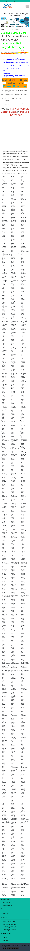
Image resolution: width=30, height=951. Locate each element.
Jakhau (12, 411)
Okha (12, 644)
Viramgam (4, 859)
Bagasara (23, 203)
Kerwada (22, 498)
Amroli (12, 192)
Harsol (22, 402)
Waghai (22, 874)
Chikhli (12, 281)
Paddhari (22, 648)
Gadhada (4, 366)
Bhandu (3, 236)
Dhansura (23, 327)
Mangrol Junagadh (24, 593)
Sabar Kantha (4, 715)
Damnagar (23, 299)
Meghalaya (13, 891)
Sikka (12, 754)
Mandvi (22, 587)
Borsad (12, 261)
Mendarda (13, 603)
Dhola (3, 339)
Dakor (3, 298)
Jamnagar (13, 425)
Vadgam (13, 808)
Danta (22, 306)
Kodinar (12, 521)
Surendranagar (14, 767)
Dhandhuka (13, 322)
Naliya (3, 626)
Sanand (22, 723)
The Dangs (13, 788)
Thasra (22, 785)
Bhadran (13, 233)
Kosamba (4, 524)
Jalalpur (22, 415)
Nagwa (22, 621)
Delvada (3, 311)
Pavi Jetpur (13, 678)
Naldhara (13, 624)
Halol (3, 394)
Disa (21, 354)
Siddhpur (4, 749)
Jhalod (3, 441)
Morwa (22, 614)
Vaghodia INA (5, 818)
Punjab (3, 894)
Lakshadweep (5, 890)
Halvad (22, 395)
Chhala (3, 277)
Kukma (22, 532)
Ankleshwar (13, 199)
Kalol (3, 469)
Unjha (12, 801)
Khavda (12, 507)
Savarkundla (23, 737)
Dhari (22, 333)
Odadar (22, 641)
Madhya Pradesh (14, 890)
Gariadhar (23, 374)
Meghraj (3, 599)
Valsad (3, 825)
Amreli (22, 190)
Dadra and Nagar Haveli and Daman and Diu (15, 884)
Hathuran (13, 405)
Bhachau (22, 231)
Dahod (12, 295)
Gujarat (12, 886)
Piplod (12, 685)
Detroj (12, 316)
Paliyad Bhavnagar (24, 662)
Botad (3, 264)
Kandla (22, 470)
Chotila (3, 284)
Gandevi (22, 368)
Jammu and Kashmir (15, 887)
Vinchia (12, 856)
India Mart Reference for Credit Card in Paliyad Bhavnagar (14, 165)
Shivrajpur (13, 747)
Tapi (2, 777)
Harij (3, 400)
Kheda (3, 510)
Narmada (13, 630)
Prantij (12, 692)
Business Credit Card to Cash (10, 929)
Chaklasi (22, 265)
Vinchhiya (23, 853)
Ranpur (12, 706)
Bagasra (13, 206)
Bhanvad (22, 238)
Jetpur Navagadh (14, 439)
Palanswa (23, 655)
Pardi (12, 671)
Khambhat (23, 504)
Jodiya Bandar (14, 452)
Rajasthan (13, 894)
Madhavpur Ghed (15, 562)
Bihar (12, 883)
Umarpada (4, 790)
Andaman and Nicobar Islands (5, 882)
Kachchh (22, 457)
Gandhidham (14, 370)
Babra (3, 202)
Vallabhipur (13, 822)
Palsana (12, 665)
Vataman (3, 845)
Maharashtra (23, 890)
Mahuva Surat (5, 578)
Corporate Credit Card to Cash (10, 926)
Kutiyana (22, 539)
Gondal (3, 387)
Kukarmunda (4, 530)
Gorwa (22, 388)
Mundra (12, 617)
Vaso (12, 842)
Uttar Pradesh (5, 897)
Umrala (22, 792)
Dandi (12, 302)
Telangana (13, 895)
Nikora (12, 637)
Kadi (2, 462)
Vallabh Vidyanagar (24, 819)
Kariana (3, 483)
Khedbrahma (23, 511)
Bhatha (3, 243)
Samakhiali (4, 722)
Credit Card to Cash (8, 923)
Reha (22, 710)
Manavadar (13, 582)
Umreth (12, 795)
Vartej (12, 836)
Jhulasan (22, 443)
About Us (6, 913)
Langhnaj (4, 551)
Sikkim (22, 894)
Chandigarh (23, 883)
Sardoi (22, 730)
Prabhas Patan (24, 689)
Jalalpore (3, 414)
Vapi (21, 833)
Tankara (12, 774)
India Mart (6, 938)
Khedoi (12, 514)
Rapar (3, 708)
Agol (12, 179)
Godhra (12, 384)
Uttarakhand (14, 897)
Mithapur (4, 606)
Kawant (12, 493)
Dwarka (12, 363)
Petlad (3, 681)
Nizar (3, 640)
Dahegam (23, 292)
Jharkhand (23, 887)
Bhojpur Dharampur (24, 251)
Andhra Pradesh (14, 882)
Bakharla (3, 209)
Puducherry (23, 892)
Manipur (3, 891)
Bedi (2, 229)
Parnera (3, 674)
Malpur (22, 580)
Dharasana (4, 332)
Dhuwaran (4, 353)
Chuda (22, 285)
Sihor (22, 751)
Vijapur (3, 852)
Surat (22, 764)
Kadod (22, 463)
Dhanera (3, 325)
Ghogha (3, 380)
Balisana (3, 216)
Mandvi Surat (14, 589)
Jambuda (3, 421)
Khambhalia (4, 503)
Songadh (13, 760)
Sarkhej (12, 733)
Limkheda (4, 558)
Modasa (22, 607)
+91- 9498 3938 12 (4, 1)
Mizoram (22, 891)
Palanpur (4, 654)
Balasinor (13, 213)
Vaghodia (13, 815)
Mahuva (13, 576)
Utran (22, 806)
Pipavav (22, 682)
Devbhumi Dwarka (5, 318)
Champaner (23, 272)
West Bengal (23, 897)
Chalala (12, 268)
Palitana (13, 658)
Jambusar (23, 422)
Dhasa (12, 336)
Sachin (22, 717)
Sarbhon (3, 729)
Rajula (3, 702)
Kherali (3, 517)
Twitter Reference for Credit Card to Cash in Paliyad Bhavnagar (15, 170)
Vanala (22, 826)
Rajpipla (12, 699)
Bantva (22, 224)
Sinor (3, 756)
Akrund (12, 186)
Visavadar (13, 863)
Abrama (3, 175)
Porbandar (4, 688)
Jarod (3, 428)
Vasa (3, 838)
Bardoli (12, 227)
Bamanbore (23, 217)
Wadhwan (4, 873)
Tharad (3, 784)
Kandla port (13, 473)
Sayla (3, 743)
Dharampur (13, 329)
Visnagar (3, 866)
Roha (12, 712)
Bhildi (3, 250)
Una (21, 799)
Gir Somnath (23, 381)
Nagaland (4, 892)
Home (5, 912)
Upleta (3, 804)
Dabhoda (13, 288)
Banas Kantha (14, 220)
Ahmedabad (4, 181)
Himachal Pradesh (5, 887)
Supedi (3, 763)
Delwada (22, 313)
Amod (3, 188)
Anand (3, 195)
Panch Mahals (5, 667)
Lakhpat (3, 544)
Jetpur (22, 436)
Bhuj (12, 254)
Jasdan (22, 429)
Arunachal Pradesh (24, 882)
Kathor (12, 487)
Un (2, 797)
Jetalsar (3, 435)
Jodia (22, 450)
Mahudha (23, 573)
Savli (12, 740)
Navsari (22, 634)
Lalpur (12, 548)
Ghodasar (13, 377)
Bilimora (3, 257)
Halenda (13, 391)
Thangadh (13, 781)
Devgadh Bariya (24, 320)
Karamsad (13, 480)
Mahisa (3, 572)
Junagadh (4, 455)
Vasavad (22, 840)
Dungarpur (23, 361)
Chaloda (3, 270)
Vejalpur (22, 847)
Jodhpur (13, 446)
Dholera (22, 340)
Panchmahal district (24, 669)
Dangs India (4, 305)
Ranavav (22, 703)
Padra (12, 651)
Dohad (12, 357)
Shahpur (22, 744)
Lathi (22, 552)
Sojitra (22, 758)
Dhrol (12, 350)
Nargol (22, 628)
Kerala (12, 888)
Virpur (22, 860)
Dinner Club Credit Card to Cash (11, 930)
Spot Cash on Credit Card (9, 921)
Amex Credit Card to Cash (9, 927)
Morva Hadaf (4, 613)
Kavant (22, 491)
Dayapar (13, 309)
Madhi (3, 565)
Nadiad (3, 619)
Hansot (12, 398)
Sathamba (4, 736)
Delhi (22, 884)
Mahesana (13, 569)
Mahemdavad (23, 566)
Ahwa (22, 183)
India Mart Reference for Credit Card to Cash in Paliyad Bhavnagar (15, 151)
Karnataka (4, 888)
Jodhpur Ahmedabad (5, 448)
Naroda (3, 633)
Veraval (12, 849)
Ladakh (22, 888)
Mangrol (3, 592)
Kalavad (12, 466)
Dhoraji (3, 346)
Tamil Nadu (4, 895)
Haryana (22, 886)
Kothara (22, 525)
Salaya (12, 719)
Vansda (12, 829)
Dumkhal (4, 359)
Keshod (12, 500)
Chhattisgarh (4, 884)
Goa (2, 886)
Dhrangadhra (23, 347)
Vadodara (23, 812)
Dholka (12, 343)
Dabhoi (3, 291)
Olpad (3, 647)
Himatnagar (4, 407)
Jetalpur (12, 432)
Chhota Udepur (24, 279)
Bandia (3, 223)
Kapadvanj (23, 477)
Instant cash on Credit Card (10, 924)
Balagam (22, 210)
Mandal (3, 585)
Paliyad (3, 660)
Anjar (22, 197)
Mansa (12, 596)
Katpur (3, 489)
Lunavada (23, 559)
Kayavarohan (4, 496)
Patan (22, 676)
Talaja (22, 771)
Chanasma (13, 275)
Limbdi (12, 555)
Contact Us (6, 915)
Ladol (12, 541)
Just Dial (5, 937)
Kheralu (22, 518)
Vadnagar (4, 811)
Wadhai (12, 870)
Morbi (12, 610)
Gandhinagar (4, 373)
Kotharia (13, 528)
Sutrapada (4, 770)
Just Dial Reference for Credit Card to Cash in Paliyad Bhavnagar (15, 150)
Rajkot (22, 696)
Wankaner (13, 877)
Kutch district (4, 537)
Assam (3, 883)
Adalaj (22, 176)
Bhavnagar (23, 244)
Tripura (22, 895)
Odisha (12, 892)
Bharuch (13, 240)
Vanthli (3, 832)
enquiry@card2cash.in (15, 1)
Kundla (12, 535)
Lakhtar (22, 546)
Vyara (22, 867)
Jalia (12, 418)
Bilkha (22, 258)
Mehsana (22, 600)
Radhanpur (4, 695)
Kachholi (13, 459)
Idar (21, 409)
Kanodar (3, 476)
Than (22, 778)
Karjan (22, 484)
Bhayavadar (13, 247)
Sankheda (13, 726)
